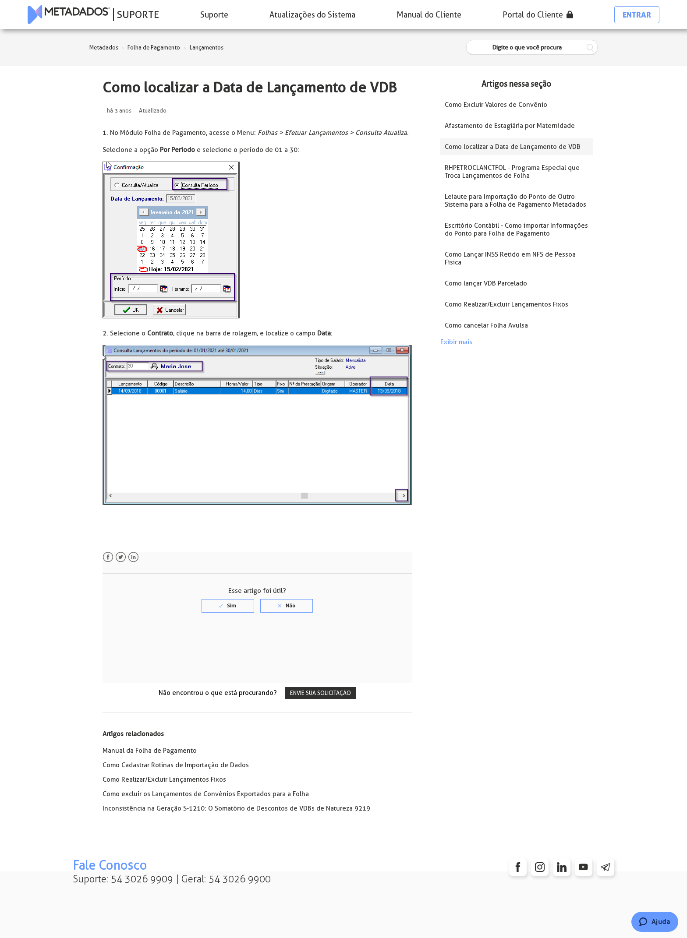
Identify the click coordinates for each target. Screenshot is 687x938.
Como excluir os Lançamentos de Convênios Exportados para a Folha (206, 794)
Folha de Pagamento (153, 47)
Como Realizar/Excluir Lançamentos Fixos (164, 779)
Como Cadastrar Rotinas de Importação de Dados (176, 765)
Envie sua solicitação (320, 693)
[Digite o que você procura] (532, 47)
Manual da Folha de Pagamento (150, 751)
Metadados (103, 47)
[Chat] (654, 922)
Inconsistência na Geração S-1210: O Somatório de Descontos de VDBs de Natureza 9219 (236, 808)
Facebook (108, 557)
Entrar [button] (637, 14)
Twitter (120, 557)
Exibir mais (456, 342)
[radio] (228, 605)
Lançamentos (206, 47)
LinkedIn (133, 557)
